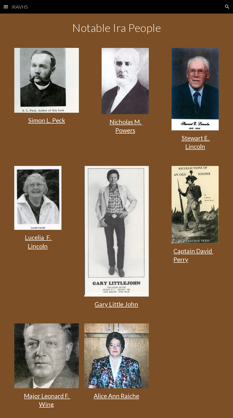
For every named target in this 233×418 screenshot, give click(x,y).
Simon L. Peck (46, 120)
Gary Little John (116, 304)
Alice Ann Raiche (116, 395)
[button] (6, 6)
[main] (116, 27)
